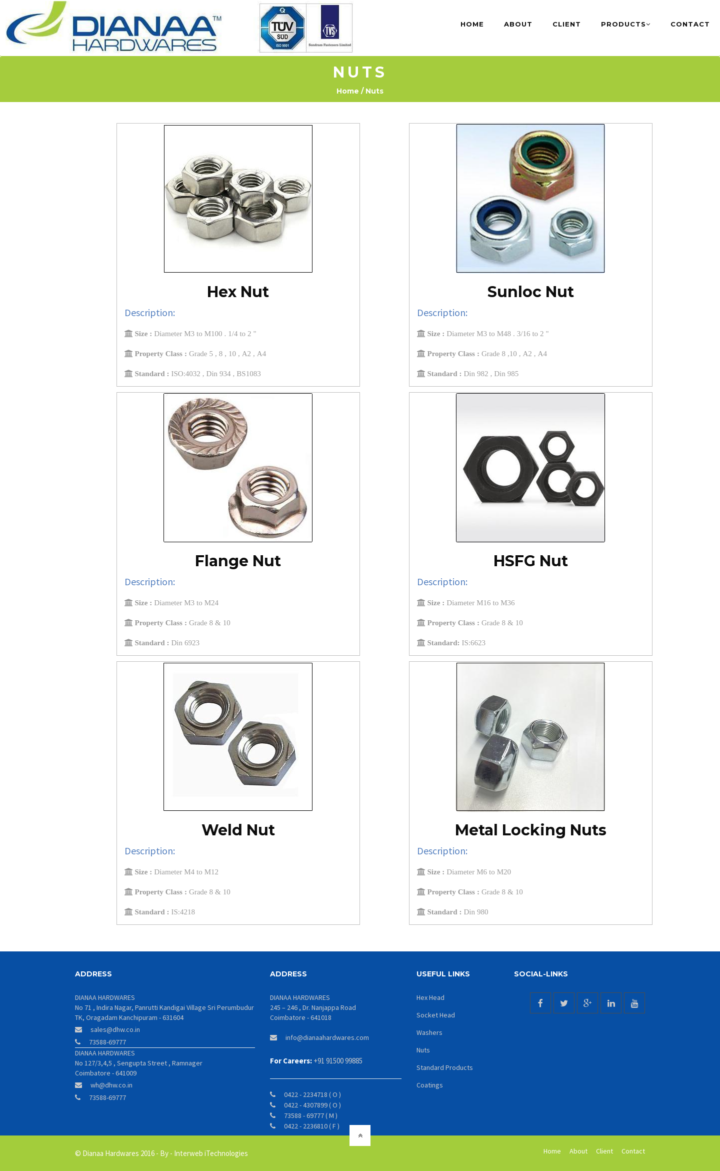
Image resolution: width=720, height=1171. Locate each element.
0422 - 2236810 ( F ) (312, 1125)
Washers (429, 1031)
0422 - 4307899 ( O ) (312, 1104)
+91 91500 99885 (338, 1060)
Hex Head (430, 996)
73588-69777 (107, 1041)
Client (566, 24)
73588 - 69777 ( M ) (311, 1114)
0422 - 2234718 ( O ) (312, 1093)
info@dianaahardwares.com (327, 1036)
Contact (690, 24)
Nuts (423, 1049)
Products (625, 24)
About (518, 24)
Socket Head (435, 1014)
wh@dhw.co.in (111, 1084)
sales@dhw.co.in (115, 1028)
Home (477, 23)
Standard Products (444, 1066)
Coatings (429, 1084)
